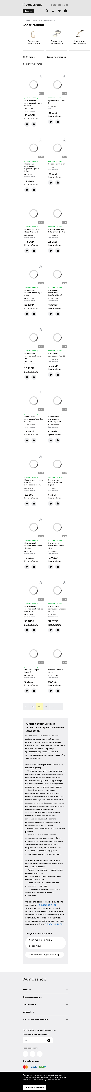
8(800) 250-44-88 (59, 5)
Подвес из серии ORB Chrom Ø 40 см (57, 230)
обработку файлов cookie (46, 1077)
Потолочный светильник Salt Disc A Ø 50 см (33, 608)
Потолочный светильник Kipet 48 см (56, 545)
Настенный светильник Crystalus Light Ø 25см (31, 167)
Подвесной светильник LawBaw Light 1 (55, 292)
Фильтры (29, 57)
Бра (49, 108)
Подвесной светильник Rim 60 (56, 354)
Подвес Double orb (57, 164)
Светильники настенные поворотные (41, 943)
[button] (26, 706)
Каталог (28, 11)
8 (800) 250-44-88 (48, 905)
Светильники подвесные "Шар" (44, 954)
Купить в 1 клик (31, 118)
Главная (26, 20)
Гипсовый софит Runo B (31, 671)
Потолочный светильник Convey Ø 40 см (33, 545)
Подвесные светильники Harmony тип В (54, 419)
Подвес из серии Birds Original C (32, 230)
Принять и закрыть (34, 1087)
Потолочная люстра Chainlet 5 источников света (33, 482)
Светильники (29, 111)
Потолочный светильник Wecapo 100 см (57, 608)
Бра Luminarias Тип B (56, 101)
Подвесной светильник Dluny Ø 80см (33, 292)
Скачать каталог (32, 64)
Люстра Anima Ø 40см (55, 671)
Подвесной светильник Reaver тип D (32, 355)
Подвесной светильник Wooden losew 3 (33, 419)
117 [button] (46, 707)
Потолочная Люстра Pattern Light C (55, 482)
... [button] (53, 707)
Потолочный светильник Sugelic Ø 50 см (33, 102)
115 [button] (32, 707)
